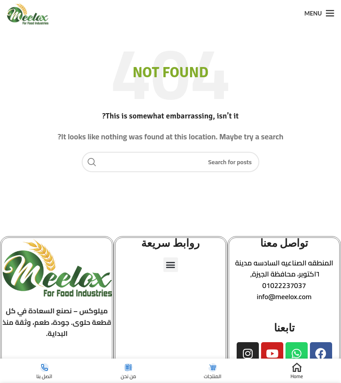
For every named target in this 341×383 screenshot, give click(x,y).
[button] (284, 268)
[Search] (170, 162)
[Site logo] (27, 12)
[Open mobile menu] (319, 13)
